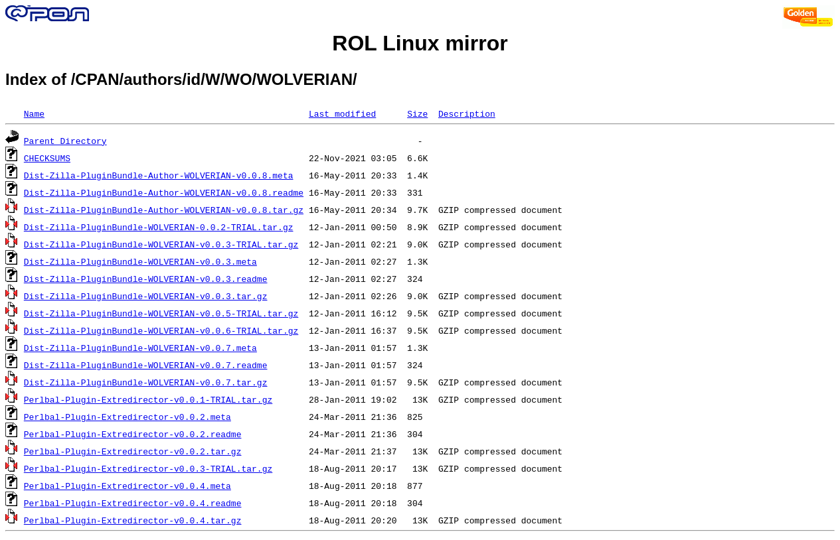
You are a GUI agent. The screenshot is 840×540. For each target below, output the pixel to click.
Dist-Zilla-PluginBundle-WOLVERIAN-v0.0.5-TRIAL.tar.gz (161, 313)
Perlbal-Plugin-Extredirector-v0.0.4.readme (133, 503)
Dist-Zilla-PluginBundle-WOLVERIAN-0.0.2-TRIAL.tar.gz (159, 227)
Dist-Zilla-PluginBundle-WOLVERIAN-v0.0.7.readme (146, 365)
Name (34, 113)
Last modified (342, 113)
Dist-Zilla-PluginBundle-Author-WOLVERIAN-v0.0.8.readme (163, 192)
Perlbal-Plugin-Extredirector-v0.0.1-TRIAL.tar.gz (148, 399)
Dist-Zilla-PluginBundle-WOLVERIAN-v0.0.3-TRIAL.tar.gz (161, 244)
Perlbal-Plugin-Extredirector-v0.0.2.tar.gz (133, 451)
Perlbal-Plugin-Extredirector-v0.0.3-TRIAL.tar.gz (148, 468)
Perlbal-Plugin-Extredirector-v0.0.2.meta (127, 417)
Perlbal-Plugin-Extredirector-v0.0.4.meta (127, 486)
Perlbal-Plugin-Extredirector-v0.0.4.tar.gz (133, 520)
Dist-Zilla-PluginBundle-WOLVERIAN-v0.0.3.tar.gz (146, 296)
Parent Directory (65, 141)
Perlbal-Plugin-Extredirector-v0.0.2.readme (133, 434)
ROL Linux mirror (419, 43)
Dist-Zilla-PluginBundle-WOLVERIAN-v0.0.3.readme (146, 279)
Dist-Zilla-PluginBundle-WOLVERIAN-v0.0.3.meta (140, 261)
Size (417, 113)
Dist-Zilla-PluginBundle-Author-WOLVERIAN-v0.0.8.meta (159, 175)
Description (466, 113)
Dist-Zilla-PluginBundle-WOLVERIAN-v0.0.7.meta (140, 348)
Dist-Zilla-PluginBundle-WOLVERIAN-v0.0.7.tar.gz (146, 382)
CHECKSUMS (47, 158)
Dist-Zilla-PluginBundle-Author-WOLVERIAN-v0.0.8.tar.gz (163, 210)
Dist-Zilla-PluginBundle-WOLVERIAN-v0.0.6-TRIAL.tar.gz (161, 330)
